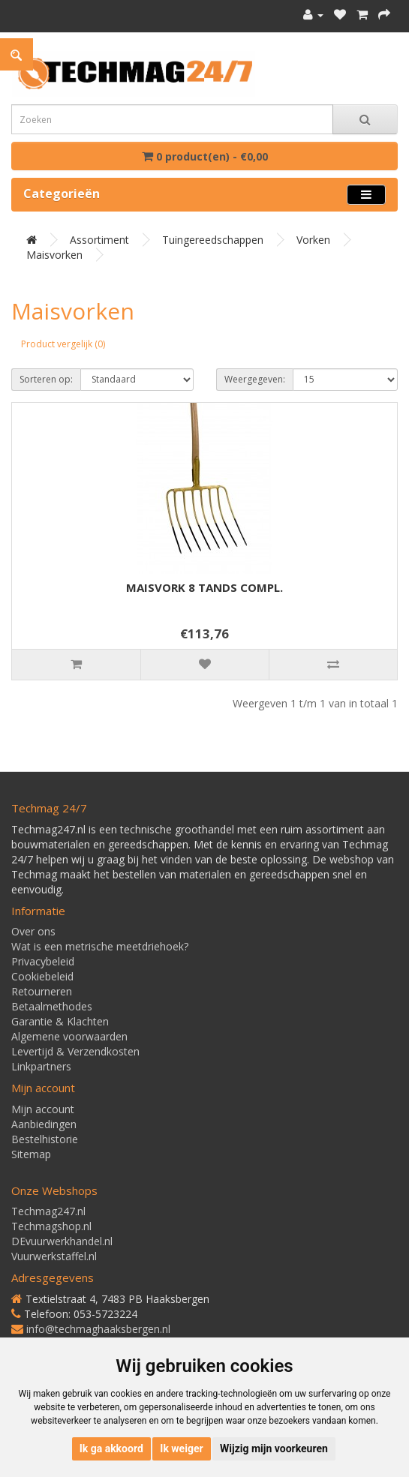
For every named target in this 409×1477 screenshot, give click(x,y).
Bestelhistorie (44, 1139)
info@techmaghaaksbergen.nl (98, 1329)
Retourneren (41, 991)
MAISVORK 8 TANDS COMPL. (204, 587)
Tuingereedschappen (212, 240)
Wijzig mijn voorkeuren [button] (274, 1448)
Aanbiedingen (44, 1124)
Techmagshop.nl (51, 1226)
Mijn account (42, 1109)
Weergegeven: (254, 379)
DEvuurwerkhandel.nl (62, 1241)
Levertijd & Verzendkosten (75, 1051)
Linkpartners (41, 1066)
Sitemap (31, 1154)
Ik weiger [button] (181, 1448)
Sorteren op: (46, 379)
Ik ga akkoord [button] (111, 1448)
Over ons (33, 931)
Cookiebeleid (42, 976)
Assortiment (99, 240)
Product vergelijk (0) (63, 344)
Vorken (313, 240)
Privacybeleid (42, 961)
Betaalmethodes (51, 1006)
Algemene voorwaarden (69, 1036)
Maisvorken (54, 255)
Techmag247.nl (48, 1211)
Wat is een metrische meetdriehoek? (99, 946)
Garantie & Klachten (60, 1021)
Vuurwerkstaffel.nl (54, 1256)
